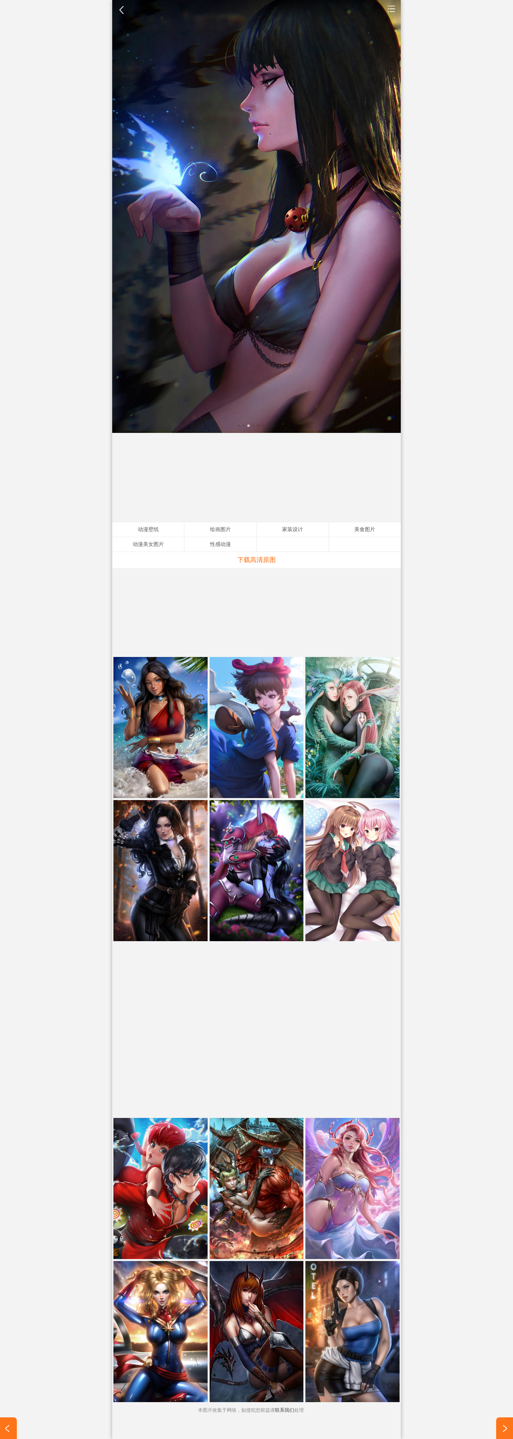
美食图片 (364, 529)
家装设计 (292, 529)
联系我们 (284, 1410)
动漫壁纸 (391, 8)
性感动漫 (220, 544)
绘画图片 (220, 529)
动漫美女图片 (148, 544)
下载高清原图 (256, 559)
